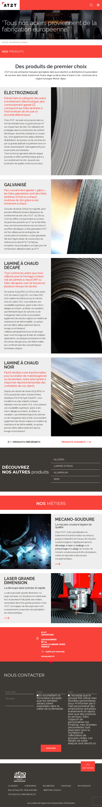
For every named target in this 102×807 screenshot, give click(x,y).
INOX (57, 479)
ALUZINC (59, 459)
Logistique (66, 786)
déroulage (60, 545)
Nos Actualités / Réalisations (22, 790)
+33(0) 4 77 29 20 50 (55, 651)
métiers (51, 503)
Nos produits (15, 42)
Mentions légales (52, 790)
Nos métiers (48, 786)
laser (70, 545)
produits (13, 51)
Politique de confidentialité (22, 794)
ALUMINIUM (61, 472)
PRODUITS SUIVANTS (76, 442)
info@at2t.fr (48, 656)
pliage (76, 548)
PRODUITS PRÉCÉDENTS (24, 442)
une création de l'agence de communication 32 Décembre (51, 803)
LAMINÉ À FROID (63, 466)
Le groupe (13, 786)
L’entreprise (30, 786)
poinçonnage (61, 548)
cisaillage (80, 545)
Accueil (5, 42)
